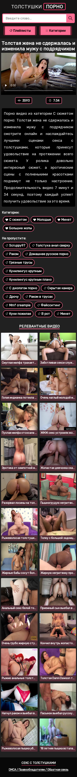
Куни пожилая (18, 314)
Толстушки (38, 6)
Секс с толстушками (38, 763)
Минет (64, 220)
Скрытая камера (57, 288)
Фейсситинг (48, 305)
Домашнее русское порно (46, 254)
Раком (12, 254)
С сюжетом (16, 220)
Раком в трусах (39, 297)
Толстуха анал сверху (51, 245)
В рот (43, 314)
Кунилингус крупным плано (28, 279)
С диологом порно (21, 288)
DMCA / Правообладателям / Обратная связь (38, 769)
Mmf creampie (17, 305)
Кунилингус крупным (23, 271)
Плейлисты (20, 31)
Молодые (42, 220)
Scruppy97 (15, 245)
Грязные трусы (18, 262)
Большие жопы (18, 228)
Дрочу (12, 297)
